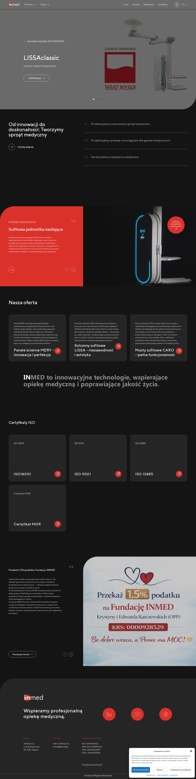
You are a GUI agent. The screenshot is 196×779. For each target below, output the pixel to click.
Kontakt (136, 5)
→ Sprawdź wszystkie (35, 41)
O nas (126, 5)
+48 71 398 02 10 (61, 744)
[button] (191, 751)
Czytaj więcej (26, 146)
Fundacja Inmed (20, 654)
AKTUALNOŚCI (56, 41)
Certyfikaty (163, 5)
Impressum (174, 775)
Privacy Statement (162, 775)
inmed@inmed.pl (60, 747)
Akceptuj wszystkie (141, 770)
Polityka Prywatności (92, 765)
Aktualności (149, 5)
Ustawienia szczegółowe (180, 770)
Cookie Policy (150, 775)
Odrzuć (159, 770)
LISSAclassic (35, 78)
